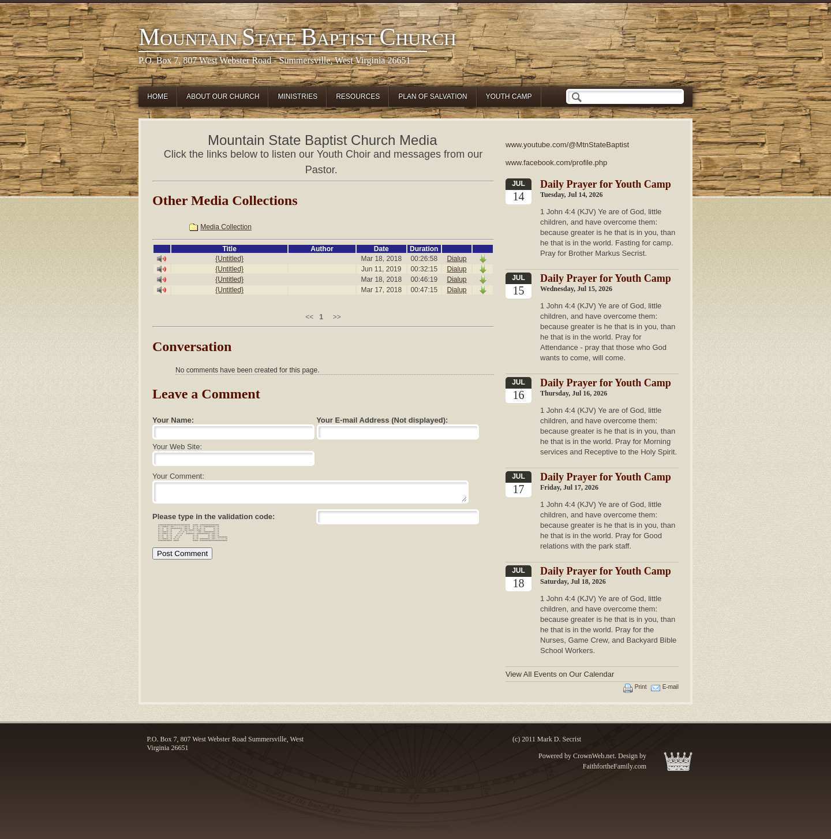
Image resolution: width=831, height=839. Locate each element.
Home (157, 96)
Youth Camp (509, 96)
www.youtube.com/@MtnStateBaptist (567, 144)
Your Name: (173, 420)
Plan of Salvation (432, 96)
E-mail (670, 687)
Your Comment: (178, 476)
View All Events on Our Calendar (560, 674)
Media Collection (226, 227)
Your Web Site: (177, 446)
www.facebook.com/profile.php (556, 162)
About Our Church (222, 96)
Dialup (456, 259)
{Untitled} (229, 259)
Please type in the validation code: (213, 516)
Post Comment (182, 553)
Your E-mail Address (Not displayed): (382, 420)
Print (641, 687)
